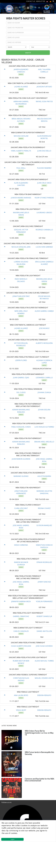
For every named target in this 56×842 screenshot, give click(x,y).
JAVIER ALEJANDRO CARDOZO (21, 70)
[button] (4, 69)
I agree (12, 839)
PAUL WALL (21, 168)
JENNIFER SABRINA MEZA (21, 601)
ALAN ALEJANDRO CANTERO (21, 184)
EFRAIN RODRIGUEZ (44, 562)
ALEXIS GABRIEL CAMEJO (44, 311)
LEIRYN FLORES (21, 360)
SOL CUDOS (21, 392)
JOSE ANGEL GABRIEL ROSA (44, 460)
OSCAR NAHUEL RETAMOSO (44, 297)
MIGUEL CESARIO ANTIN (44, 678)
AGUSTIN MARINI (44, 476)
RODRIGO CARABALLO (44, 229)
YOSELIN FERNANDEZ (44, 601)
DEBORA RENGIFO (44, 695)
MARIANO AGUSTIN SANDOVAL (44, 492)
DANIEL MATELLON (44, 631)
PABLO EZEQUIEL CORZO (21, 427)
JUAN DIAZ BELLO (44, 151)
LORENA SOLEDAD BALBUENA (21, 263)
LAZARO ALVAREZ (21, 86)
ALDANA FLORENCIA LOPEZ (44, 361)
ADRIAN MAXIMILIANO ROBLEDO (21, 410)
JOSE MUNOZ (44, 328)
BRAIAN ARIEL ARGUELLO (44, 442)
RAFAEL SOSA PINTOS (44, 101)
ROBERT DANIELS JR (44, 616)
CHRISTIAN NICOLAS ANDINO (21, 679)
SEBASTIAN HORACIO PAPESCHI (44, 546)
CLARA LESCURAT (21, 508)
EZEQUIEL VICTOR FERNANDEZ (21, 230)
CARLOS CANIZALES (21, 631)
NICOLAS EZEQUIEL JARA (21, 247)
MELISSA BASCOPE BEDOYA (44, 120)
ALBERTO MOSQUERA (44, 343)
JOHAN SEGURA (44, 409)
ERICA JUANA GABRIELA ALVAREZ (44, 263)
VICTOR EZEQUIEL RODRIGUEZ (21, 344)
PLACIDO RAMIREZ (44, 168)
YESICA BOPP (21, 710)
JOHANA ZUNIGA (44, 392)
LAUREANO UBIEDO (44, 212)
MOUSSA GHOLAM (21, 136)
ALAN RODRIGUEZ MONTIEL (44, 137)
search (28, 52)
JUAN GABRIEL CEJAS (21, 377)
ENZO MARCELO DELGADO (21, 280)
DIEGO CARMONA (21, 545)
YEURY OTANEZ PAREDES (44, 198)
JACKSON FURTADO (44, 86)
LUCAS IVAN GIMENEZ (44, 247)
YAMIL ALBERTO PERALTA (21, 151)
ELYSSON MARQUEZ (44, 525)
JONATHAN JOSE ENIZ (21, 296)
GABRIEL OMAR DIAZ (21, 616)
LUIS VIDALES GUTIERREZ (44, 427)
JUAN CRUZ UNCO (44, 183)
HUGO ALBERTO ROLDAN (21, 646)
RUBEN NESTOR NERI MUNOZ (21, 662)
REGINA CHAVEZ (44, 508)
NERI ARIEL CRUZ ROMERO (21, 312)
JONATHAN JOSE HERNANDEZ (21, 492)
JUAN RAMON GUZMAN (21, 459)
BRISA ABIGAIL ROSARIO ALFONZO (21, 120)
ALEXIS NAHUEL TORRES (44, 661)
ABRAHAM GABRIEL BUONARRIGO (21, 102)
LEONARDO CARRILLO (44, 377)
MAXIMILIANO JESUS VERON (21, 213)
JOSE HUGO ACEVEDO (44, 646)
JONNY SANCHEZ (44, 582)
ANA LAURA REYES (21, 695)
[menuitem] (47, 1)
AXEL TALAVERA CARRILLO (44, 70)
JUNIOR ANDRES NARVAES (21, 198)
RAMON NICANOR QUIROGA (21, 563)
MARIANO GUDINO (21, 476)
